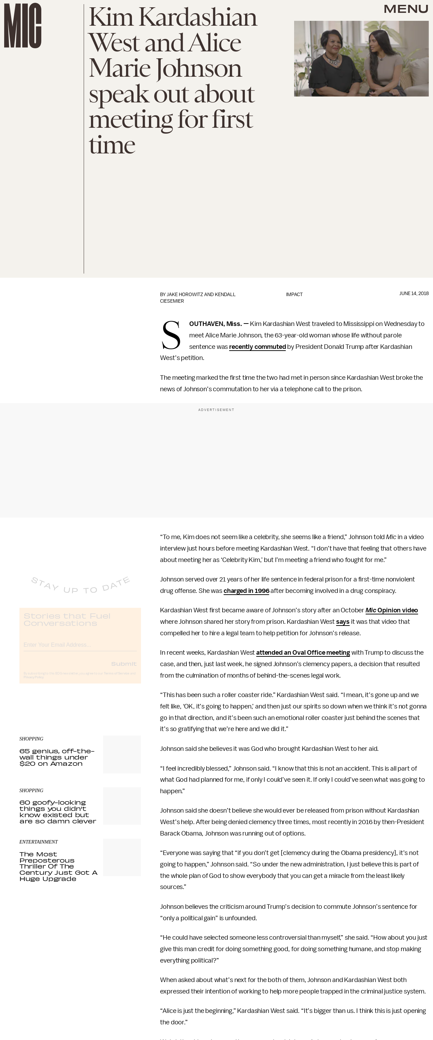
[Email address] (80, 649)
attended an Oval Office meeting (303, 652)
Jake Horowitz (185, 294)
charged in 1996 (246, 590)
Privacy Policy (34, 683)
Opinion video (397, 610)
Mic (371, 610)
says (343, 621)
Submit (124, 668)
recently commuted (257, 346)
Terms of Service (117, 679)
